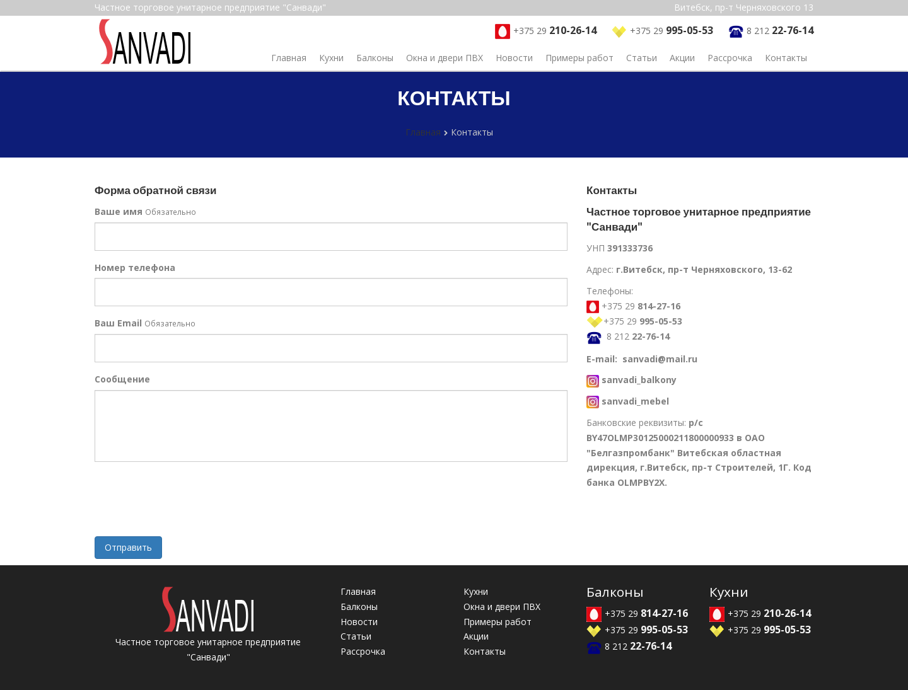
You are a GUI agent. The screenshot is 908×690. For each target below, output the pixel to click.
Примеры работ (579, 58)
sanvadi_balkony (639, 380)
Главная (288, 58)
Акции (682, 58)
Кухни (331, 58)
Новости (514, 58)
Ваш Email (118, 323)
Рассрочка (729, 58)
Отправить (128, 547)
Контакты (786, 58)
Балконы (374, 58)
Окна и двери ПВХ (444, 58)
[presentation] (190, 502)
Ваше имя (119, 211)
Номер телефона (135, 267)
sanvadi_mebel (635, 401)
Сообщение (122, 379)
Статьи (641, 58)
